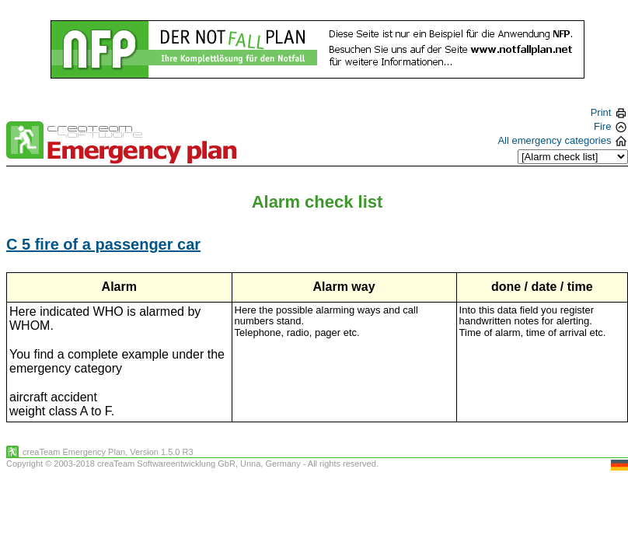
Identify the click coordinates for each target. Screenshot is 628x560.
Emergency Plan (93, 452)
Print (608, 112)
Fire (609, 126)
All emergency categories (562, 140)
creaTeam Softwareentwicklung (156, 463)
